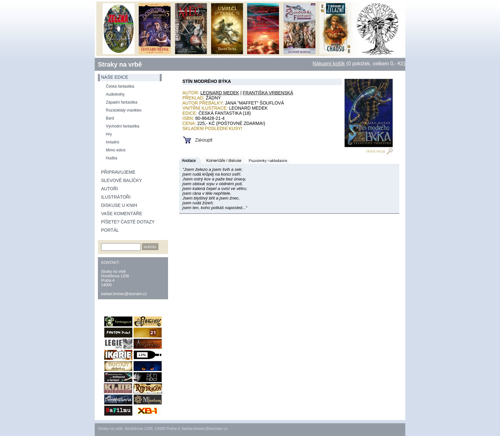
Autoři (109, 188)
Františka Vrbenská (268, 92)
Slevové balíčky (121, 180)
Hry (109, 134)
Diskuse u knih (119, 205)
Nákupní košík (328, 63)
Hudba (111, 158)
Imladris (112, 142)
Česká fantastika (120, 86)
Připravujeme (118, 172)
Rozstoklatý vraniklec (124, 110)
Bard (110, 118)
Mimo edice (115, 150)
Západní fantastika (121, 102)
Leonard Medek (220, 92)
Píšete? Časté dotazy (128, 221)
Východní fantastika (122, 126)
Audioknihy (115, 94)
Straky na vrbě (120, 64)
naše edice (114, 77)
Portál (110, 230)
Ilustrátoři (115, 197)
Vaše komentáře (121, 213)
